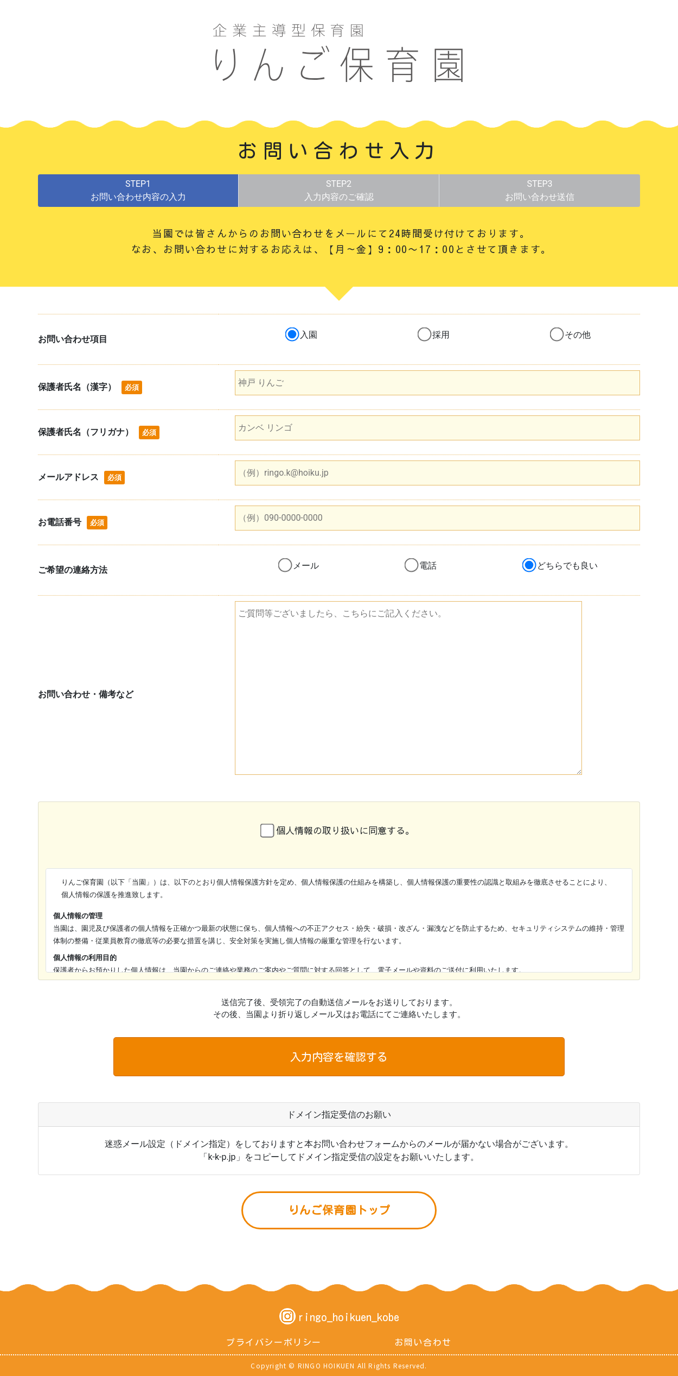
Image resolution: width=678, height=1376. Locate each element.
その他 (578, 335)
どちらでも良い (567, 565)
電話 (428, 565)
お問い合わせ (423, 1342)
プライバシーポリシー (274, 1342)
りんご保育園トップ (339, 1209)
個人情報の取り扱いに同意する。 (345, 830)
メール (306, 565)
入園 (308, 335)
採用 (441, 335)
